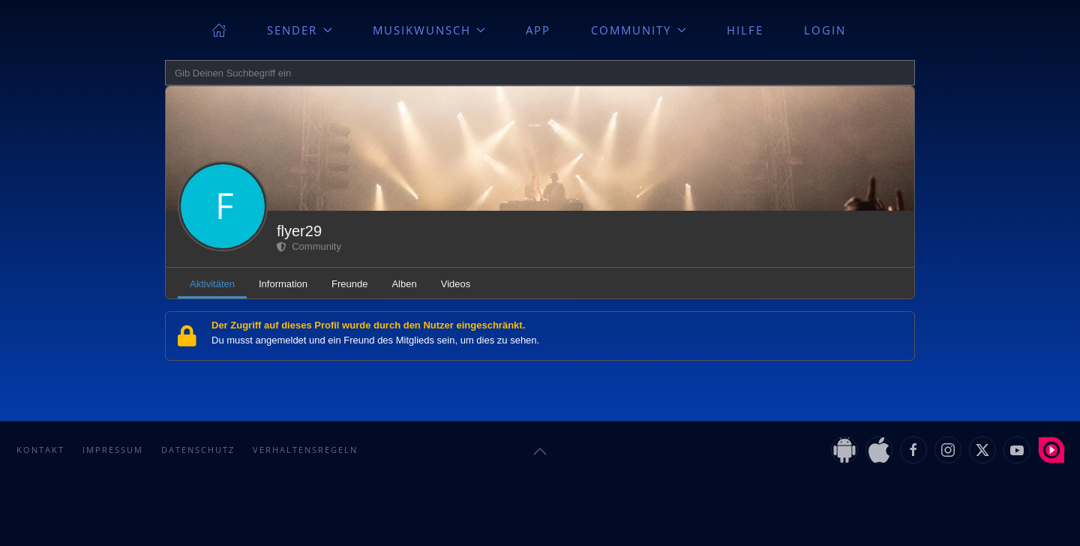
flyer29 (299, 231)
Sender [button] (299, 30)
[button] (540, 451)
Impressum (112, 449)
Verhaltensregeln (305, 449)
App (538, 30)
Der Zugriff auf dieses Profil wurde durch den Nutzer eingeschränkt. (368, 325)
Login (825, 30)
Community (309, 246)
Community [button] (638, 30)
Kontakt (40, 449)
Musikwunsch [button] (429, 30)
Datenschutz (198, 449)
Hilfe (745, 30)
